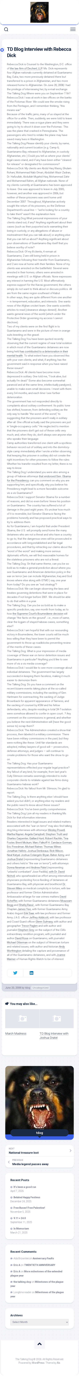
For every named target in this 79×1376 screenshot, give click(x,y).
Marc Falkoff (40, 842)
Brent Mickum (24, 842)
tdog (27, 987)
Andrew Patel (39, 867)
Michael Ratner (33, 846)
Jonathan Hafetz (16, 850)
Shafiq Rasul (26, 905)
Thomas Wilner (52, 846)
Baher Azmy (57, 855)
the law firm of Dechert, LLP (26, 68)
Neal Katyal (13, 855)
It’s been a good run (25, 1187)
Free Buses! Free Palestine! (29, 1207)
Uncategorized (40, 987)
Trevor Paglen (30, 925)
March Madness (15, 1033)
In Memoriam (21, 1228)
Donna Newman (16, 867)
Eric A (17, 1265)
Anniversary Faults (43, 1258)
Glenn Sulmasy (44, 921)
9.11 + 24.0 (20, 1218)
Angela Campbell (34, 834)
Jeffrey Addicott (38, 917)
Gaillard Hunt (36, 838)
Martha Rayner (15, 834)
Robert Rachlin (53, 838)
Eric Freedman (15, 846)
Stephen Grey (26, 930)
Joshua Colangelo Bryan (35, 855)
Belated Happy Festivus (27, 1197)
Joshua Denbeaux (37, 850)
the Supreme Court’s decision (38, 613)
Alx (58, 1362)
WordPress (38, 1362)
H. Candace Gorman (60, 842)
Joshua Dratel (15, 859)
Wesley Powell (56, 830)
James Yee (24, 909)
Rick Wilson (56, 850)
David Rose (21, 938)
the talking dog (22, 1281)
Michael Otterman (17, 942)
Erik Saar (29, 913)
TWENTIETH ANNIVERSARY (39, 1265)
